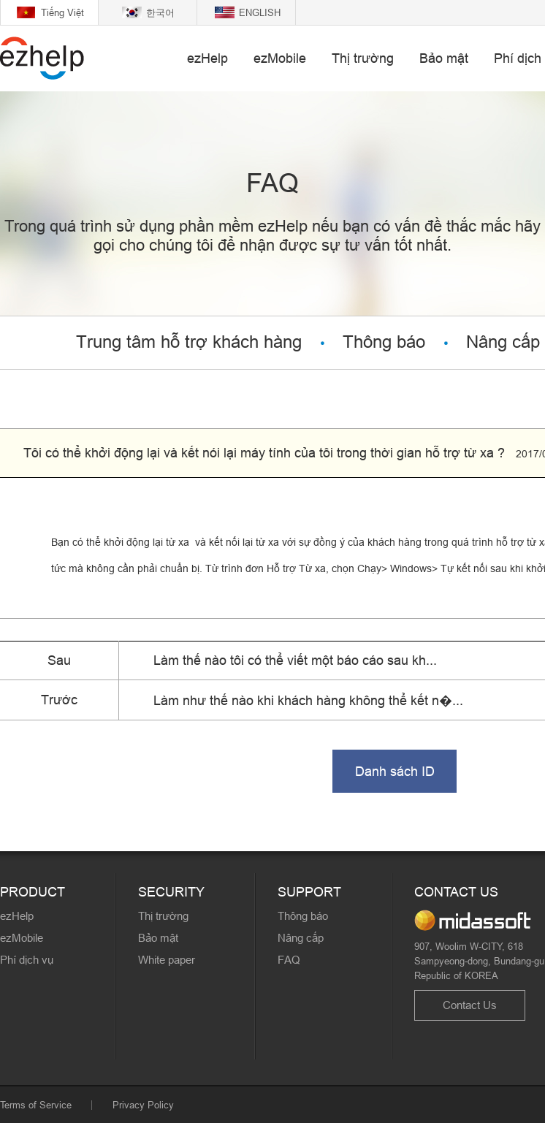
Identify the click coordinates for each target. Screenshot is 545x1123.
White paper (166, 959)
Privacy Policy (143, 1105)
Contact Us (470, 1005)
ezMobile (280, 58)
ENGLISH (260, 12)
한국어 (160, 12)
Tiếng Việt (62, 12)
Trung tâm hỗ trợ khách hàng (189, 342)
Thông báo (384, 342)
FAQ (289, 959)
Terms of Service (36, 1105)
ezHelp (207, 58)
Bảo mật (443, 58)
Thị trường (363, 58)
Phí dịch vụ (26, 959)
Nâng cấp (301, 938)
